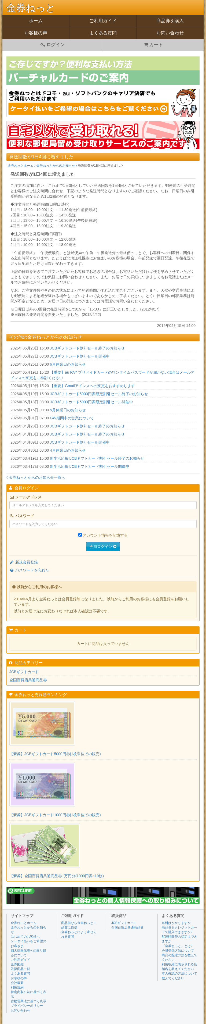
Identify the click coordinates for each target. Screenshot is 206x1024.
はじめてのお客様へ (25, 937)
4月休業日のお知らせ (68, 450)
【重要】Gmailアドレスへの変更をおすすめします (92, 386)
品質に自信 (69, 927)
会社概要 (17, 983)
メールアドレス (25, 497)
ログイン (53, 44)
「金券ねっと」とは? (177, 946)
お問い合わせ (170, 32)
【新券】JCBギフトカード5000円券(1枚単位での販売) (55, 754)
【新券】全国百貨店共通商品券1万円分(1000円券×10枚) (56, 876)
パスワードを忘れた (29, 570)
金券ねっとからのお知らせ (56, 165)
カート (153, 44)
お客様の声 (35, 32)
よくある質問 (103, 32)
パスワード (21, 516)
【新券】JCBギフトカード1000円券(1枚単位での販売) (55, 815)
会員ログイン (103, 546)
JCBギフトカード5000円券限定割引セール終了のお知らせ (99, 394)
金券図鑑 (17, 964)
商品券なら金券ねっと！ (79, 923)
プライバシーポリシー (27, 1006)
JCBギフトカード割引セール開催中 (79, 356)
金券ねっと (31, 7)
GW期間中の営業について (72, 418)
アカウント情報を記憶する (105, 535)
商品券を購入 (170, 20)
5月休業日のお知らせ (68, 410)
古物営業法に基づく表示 (28, 1001)
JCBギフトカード (24, 672)
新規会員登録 (23, 562)
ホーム (36, 20)
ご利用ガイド (103, 20)
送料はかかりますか (176, 923)
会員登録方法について (178, 950)
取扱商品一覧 (20, 969)
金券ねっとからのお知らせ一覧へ (35, 477)
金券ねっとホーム (21, 165)
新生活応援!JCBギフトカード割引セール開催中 (89, 466)
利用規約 (17, 987)
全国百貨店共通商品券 (28, 680)
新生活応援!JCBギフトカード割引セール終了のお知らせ (97, 458)
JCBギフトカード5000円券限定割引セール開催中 (91, 402)
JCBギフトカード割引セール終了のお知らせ (87, 348)
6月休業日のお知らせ (68, 364)
